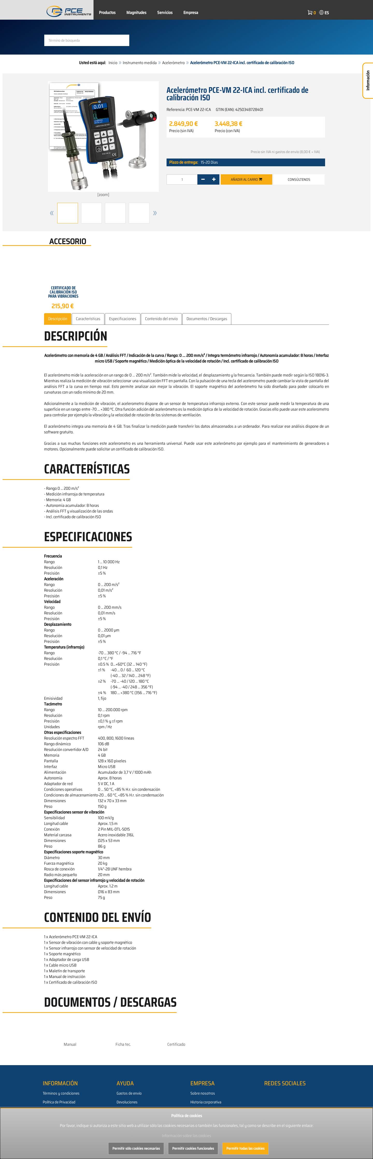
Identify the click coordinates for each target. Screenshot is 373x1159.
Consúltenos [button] (299, 179)
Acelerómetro (173, 62)
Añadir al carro (246, 179)
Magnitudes (136, 12)
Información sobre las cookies (186, 1135)
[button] (52, 213)
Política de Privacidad (59, 1102)
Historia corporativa (205, 1102)
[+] (213, 179)
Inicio (113, 62)
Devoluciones (127, 1102)
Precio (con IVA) (227, 131)
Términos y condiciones (61, 1093)
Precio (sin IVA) (181, 131)
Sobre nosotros (202, 1093)
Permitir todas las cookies (245, 1148)
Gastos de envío (129, 1093)
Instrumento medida (140, 62)
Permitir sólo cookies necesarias (136, 1148)
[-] (203, 179)
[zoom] (103, 139)
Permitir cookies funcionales (193, 1148)
